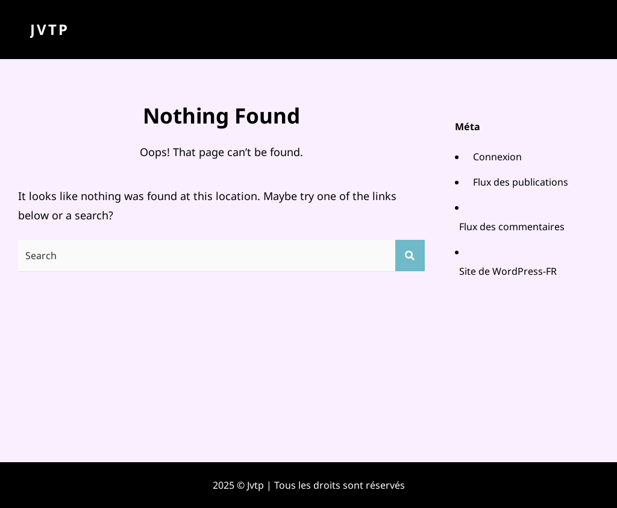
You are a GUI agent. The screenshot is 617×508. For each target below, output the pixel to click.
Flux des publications (520, 182)
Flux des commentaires (512, 226)
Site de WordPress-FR (508, 271)
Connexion (497, 156)
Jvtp (49, 29)
